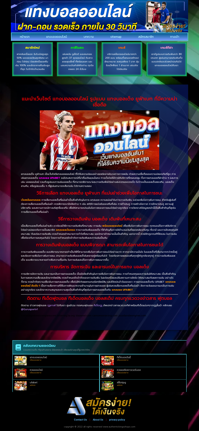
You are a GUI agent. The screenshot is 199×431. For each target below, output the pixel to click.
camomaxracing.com (105, 315)
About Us (98, 419)
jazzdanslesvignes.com (132, 315)
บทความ (89, 36)
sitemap (115, 36)
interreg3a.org (66, 315)
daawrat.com (83, 315)
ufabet (33, 382)
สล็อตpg (121, 382)
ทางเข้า (174, 36)
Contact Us (79, 419)
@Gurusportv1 (29, 309)
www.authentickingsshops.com (119, 426)
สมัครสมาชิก (146, 36)
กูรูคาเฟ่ (51, 305)
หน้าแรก (25, 36)
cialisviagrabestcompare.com (38, 315)
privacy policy (118, 419)
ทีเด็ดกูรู (98, 305)
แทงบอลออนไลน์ (56, 36)
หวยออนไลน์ (36, 370)
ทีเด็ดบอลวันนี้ (124, 357)
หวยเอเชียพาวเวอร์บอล (129, 370)
